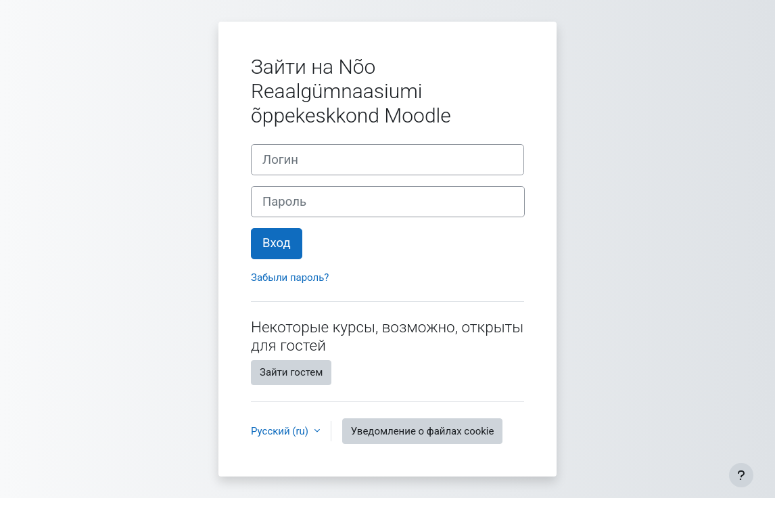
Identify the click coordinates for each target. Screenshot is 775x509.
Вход (276, 243)
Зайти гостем (291, 372)
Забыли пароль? (290, 277)
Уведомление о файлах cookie (422, 431)
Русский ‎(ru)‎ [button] (281, 431)
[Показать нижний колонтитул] (741, 475)
